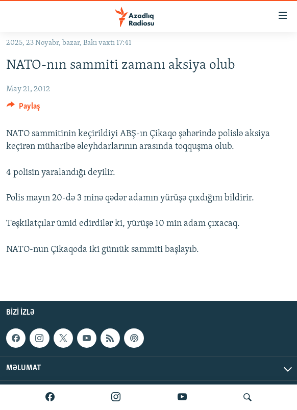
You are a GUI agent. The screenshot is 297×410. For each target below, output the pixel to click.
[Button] (23, 108)
